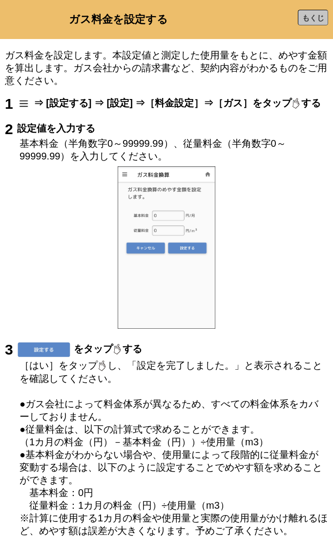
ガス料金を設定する (118, 19)
